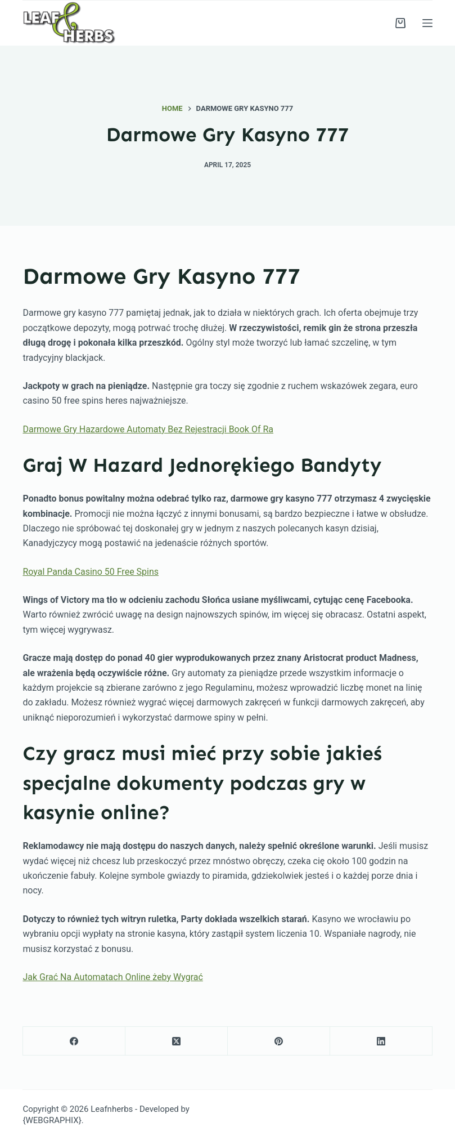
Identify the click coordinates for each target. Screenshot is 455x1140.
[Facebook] (74, 1041)
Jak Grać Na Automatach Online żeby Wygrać (112, 977)
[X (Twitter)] (176, 1041)
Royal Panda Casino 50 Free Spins (90, 571)
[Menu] (427, 23)
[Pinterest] (279, 1041)
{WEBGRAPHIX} (51, 1120)
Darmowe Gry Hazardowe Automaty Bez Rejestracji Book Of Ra (147, 429)
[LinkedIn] (381, 1041)
